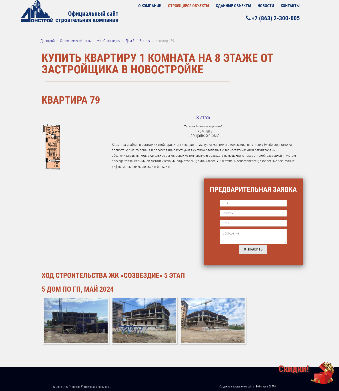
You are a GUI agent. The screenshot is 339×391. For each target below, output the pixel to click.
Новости (266, 5)
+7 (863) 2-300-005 (273, 18)
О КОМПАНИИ (149, 5)
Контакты (290, 5)
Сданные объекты (233, 5)
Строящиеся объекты (188, 5)
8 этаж (203, 117)
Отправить (253, 249)
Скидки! (293, 369)
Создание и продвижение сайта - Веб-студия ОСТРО (247, 386)
